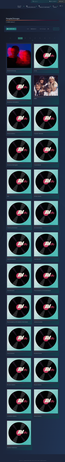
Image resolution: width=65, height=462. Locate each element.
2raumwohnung (11, 71)
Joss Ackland (10, 353)
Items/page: (43, 29)
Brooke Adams (11, 385)
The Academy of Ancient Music (42, 290)
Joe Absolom (10, 290)
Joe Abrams (37, 259)
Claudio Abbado (38, 133)
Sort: (28, 29)
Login (61, 1)
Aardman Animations (13, 102)
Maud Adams (37, 416)
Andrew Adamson (12, 447)
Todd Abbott (37, 165)
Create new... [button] (11, 29)
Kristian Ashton (31, 460)
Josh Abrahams (11, 259)
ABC (8, 196)
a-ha (35, 71)
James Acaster (38, 322)
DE (62, 6)
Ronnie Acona (38, 353)
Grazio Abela (37, 196)
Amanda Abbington (12, 165)
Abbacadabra (11, 133)
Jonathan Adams (12, 416)
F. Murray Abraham (12, 228)
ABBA (35, 98)
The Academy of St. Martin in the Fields (17, 322)
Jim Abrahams (38, 228)
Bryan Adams (37, 385)
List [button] (56, 29)
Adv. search (52, 1)
